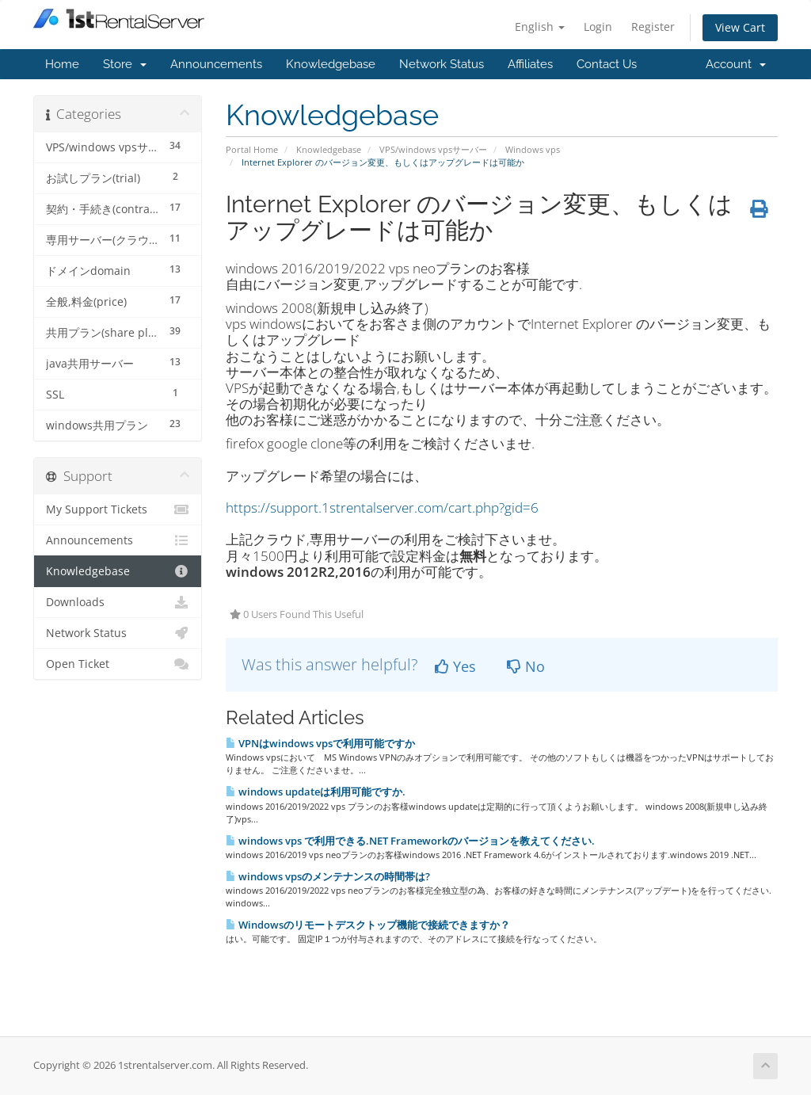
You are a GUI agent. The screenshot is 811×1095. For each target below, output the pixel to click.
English (540, 26)
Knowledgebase (330, 64)
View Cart (740, 27)
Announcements (216, 64)
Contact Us (607, 64)
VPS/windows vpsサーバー (433, 149)
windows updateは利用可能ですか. (316, 791)
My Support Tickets (117, 509)
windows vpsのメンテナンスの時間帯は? (328, 876)
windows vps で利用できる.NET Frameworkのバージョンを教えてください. (410, 841)
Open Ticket (117, 663)
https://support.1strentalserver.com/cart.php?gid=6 (382, 507)
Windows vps (532, 149)
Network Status (441, 64)
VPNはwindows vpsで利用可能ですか (320, 743)
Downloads (117, 602)
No (526, 666)
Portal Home (252, 149)
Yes (455, 666)
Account (736, 64)
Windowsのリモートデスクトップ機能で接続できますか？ (368, 925)
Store (125, 64)
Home (62, 64)
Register (653, 26)
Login (598, 26)
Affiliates (530, 64)
